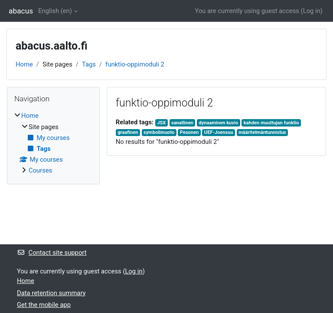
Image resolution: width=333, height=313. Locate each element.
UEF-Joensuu (218, 132)
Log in (311, 11)
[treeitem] (53, 143)
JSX (161, 123)
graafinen (128, 132)
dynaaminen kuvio (218, 123)
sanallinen (182, 123)
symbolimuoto (159, 132)
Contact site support (52, 252)
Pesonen (189, 132)
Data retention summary (51, 293)
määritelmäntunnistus (262, 132)
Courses (40, 170)
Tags (89, 64)
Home (24, 64)
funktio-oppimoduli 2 (134, 64)
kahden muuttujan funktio (271, 123)
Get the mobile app (44, 305)
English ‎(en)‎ (55, 11)
